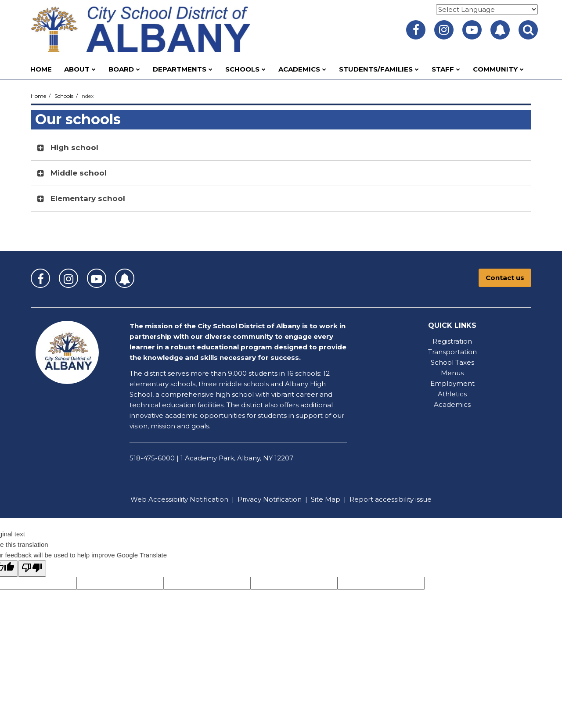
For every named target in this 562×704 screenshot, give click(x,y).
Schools (63, 96)
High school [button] (74, 147)
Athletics (452, 394)
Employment (452, 383)
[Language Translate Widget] (487, 9)
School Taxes (452, 362)
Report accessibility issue (390, 499)
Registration (452, 341)
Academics (452, 404)
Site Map (325, 499)
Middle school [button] (78, 173)
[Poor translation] (32, 568)
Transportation (452, 352)
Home (38, 96)
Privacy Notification (270, 499)
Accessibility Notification (188, 499)
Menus (452, 373)
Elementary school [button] (87, 198)
